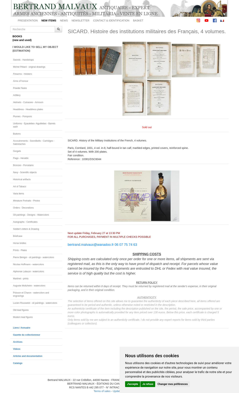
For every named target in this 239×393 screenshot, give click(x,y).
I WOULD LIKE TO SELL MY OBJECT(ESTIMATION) (35, 48)
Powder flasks (20, 88)
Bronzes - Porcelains (23, 165)
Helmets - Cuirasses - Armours (28, 102)
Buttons (17, 133)
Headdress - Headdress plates (28, 109)
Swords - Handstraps (23, 60)
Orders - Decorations (23, 207)
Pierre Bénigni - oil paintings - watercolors (33, 257)
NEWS (64, 20)
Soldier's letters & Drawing (26, 229)
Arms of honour (20, 81)
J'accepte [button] (132, 384)
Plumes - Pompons (22, 116)
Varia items (18, 193)
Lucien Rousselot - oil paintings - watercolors (35, 303)
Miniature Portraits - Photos (26, 200)
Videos (16, 349)
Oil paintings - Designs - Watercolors (31, 215)
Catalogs (17, 363)
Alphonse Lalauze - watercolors (28, 271)
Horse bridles (19, 243)
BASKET (138, 20)
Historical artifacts (22, 179)
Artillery (17, 95)
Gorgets (17, 151)
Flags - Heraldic (21, 158)
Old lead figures (21, 310)
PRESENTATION (28, 20)
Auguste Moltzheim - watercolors (29, 285)
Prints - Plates (20, 250)
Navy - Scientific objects (25, 172)
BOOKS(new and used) (22, 38)
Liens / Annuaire (21, 327)
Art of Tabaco (19, 186)
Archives (17, 342)
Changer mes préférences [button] (173, 384)
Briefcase (17, 236)
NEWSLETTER (80, 20)
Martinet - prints (21, 278)
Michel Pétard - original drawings (29, 67)
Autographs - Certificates (25, 222)
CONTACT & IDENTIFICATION (111, 20)
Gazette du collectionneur (26, 335)
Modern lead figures (23, 317)
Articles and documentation (27, 356)
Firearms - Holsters (22, 74)
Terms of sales (102, 391)
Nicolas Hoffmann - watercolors (28, 264)
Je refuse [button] (147, 384)
